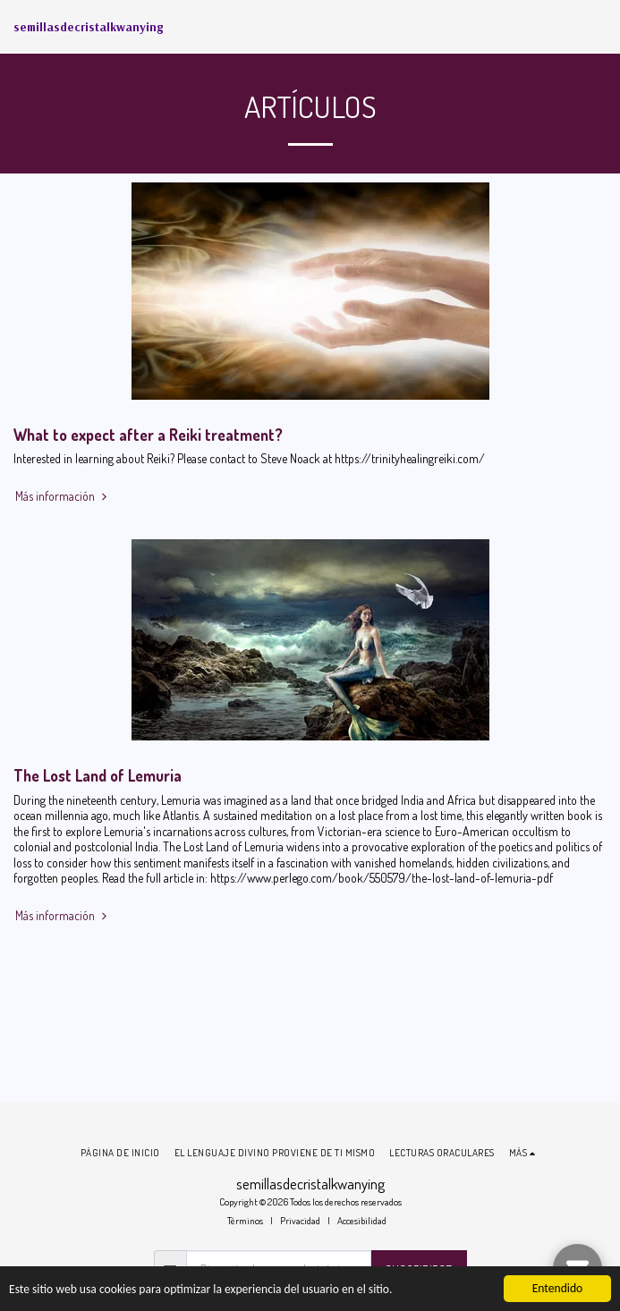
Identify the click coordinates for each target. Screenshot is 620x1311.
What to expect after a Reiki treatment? (148, 434)
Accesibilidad (361, 1220)
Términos (245, 1220)
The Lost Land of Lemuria (97, 775)
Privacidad (300, 1220)
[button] (596, 27)
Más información (62, 495)
